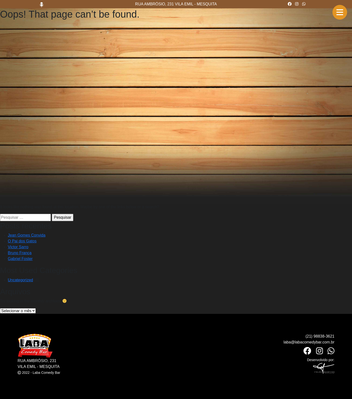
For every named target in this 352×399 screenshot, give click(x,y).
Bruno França (20, 253)
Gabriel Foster (20, 259)
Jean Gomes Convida (26, 235)
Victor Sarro (18, 247)
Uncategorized (20, 280)
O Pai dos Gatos (22, 241)
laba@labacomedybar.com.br (309, 342)
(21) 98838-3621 (320, 336)
